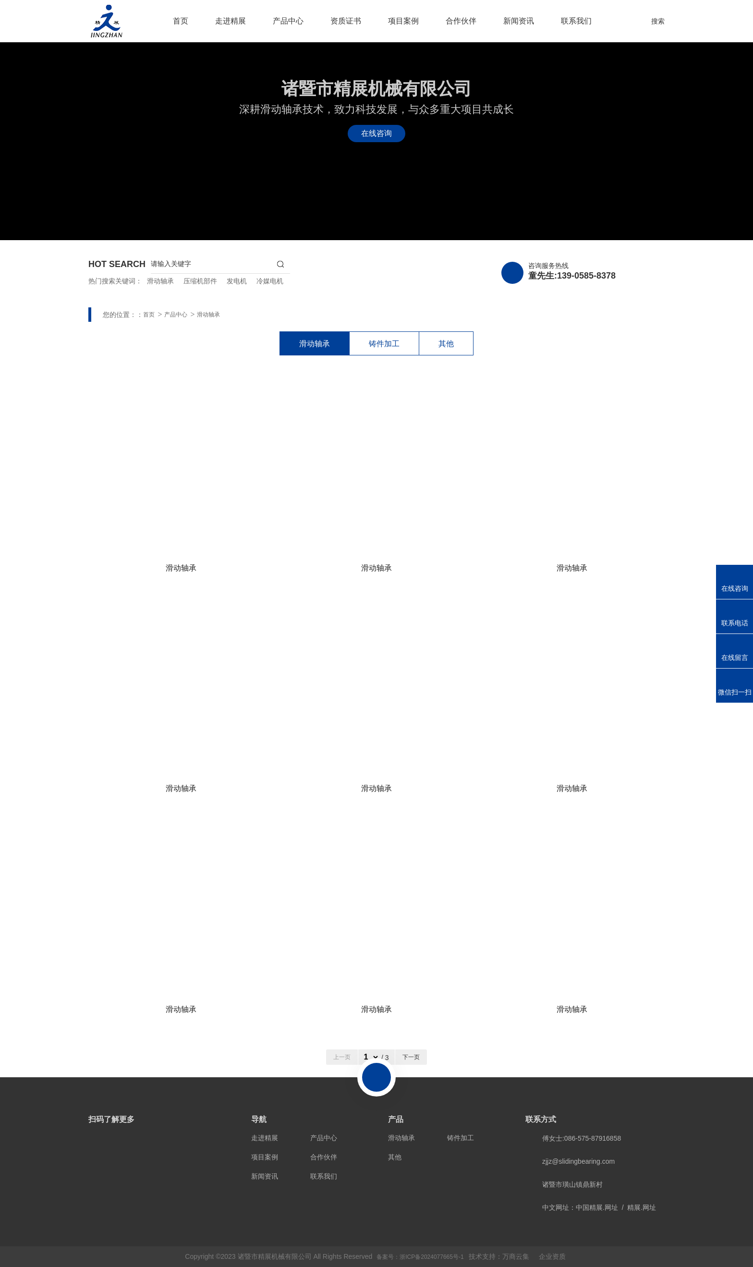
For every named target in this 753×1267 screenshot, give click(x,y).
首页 (180, 21)
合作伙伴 (461, 21)
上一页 (342, 1057)
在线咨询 (376, 133)
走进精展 (230, 21)
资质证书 (345, 21)
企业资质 (552, 1256)
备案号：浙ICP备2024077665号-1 (419, 1257)
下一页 (411, 1057)
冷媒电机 (269, 281)
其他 (446, 344)
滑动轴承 (160, 281)
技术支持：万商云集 (499, 1256)
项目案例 (403, 21)
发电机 (237, 281)
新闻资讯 (518, 21)
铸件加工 (384, 344)
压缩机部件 (200, 281)
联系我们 (576, 21)
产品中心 (288, 21)
